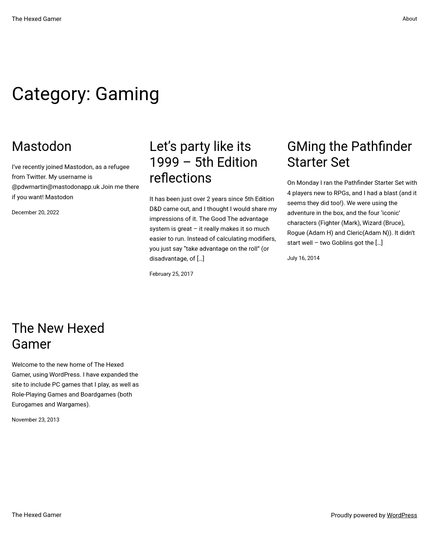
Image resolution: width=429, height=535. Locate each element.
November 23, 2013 (35, 419)
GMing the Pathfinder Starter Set (349, 154)
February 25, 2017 (171, 274)
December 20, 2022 (35, 212)
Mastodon (41, 146)
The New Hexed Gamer (58, 336)
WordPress (402, 515)
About (409, 18)
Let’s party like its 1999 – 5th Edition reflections (203, 162)
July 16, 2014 (303, 258)
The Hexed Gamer (36, 18)
